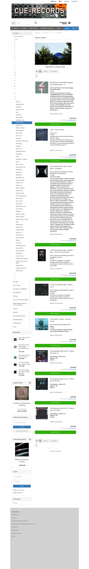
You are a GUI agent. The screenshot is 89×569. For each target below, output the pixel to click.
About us (74, 28)
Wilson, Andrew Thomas (22, 219)
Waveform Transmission (22, 141)
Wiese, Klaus (19, 201)
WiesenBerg (19, 203)
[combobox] (45, 71)
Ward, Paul (18, 114)
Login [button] (67, 1)
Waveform (18, 138)
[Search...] (13, 23)
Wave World (19, 133)
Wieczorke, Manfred (21, 196)
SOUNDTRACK (17, 323)
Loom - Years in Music (57, 130)
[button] (60, 1)
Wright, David (19, 265)
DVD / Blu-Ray (34, 28)
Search (67, 28)
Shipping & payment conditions (20, 521)
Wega (17, 156)
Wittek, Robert (19, 235)
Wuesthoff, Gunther (21, 268)
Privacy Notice (15, 530)
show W (18, 101)
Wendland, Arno (20, 177)
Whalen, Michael (20, 180)
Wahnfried (18, 107)
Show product (55, 124)
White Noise (19, 185)
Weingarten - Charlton (21, 159)
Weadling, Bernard (20, 151)
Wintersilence (19, 224)
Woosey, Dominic (20, 250)
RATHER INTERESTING (19, 316)
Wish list (74, 1)
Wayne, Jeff (19, 149)
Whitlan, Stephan (20, 188)
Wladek (18, 240)
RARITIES (15, 312)
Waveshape (19, 143)
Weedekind (19, 154)
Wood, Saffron (19, 248)
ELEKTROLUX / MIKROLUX (47, 28)
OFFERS (15, 308)
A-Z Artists (15, 28)
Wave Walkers (19, 130)
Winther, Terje (19, 227)
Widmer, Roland (20, 193)
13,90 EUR (22, 465)
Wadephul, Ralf (20, 104)
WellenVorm (19, 175)
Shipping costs (15, 514)
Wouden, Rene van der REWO (21, 262)
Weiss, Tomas (19, 164)
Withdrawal (14, 527)
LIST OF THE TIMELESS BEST (21, 299)
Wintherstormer (20, 229)
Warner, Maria (19, 117)
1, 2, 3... (16, 39)
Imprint (13, 536)
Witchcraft (18, 232)
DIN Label (24, 28)
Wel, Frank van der (20, 167)
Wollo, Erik (18, 243)
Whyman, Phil (19, 190)
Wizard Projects (20, 237)
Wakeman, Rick (20, 109)
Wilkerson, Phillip (20, 214)
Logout (53, 1)
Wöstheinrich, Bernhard (22, 258)
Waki (17, 112)
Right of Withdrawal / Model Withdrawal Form (23, 524)
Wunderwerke (19, 270)
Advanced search (22, 431)
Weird (17, 162)
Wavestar (18, 146)
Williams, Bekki (20, 216)
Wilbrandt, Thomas (21, 206)
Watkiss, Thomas (20, 128)
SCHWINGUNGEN (17, 319)
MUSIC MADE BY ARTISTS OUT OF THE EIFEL (20, 304)
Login (22, 486)
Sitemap (15, 503)
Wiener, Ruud (19, 198)
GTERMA (15, 296)
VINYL (14, 327)
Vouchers (14, 517)
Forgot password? (17, 492)
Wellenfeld (18, 172)
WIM (17, 222)
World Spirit (19, 253)
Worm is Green (19, 256)
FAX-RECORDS (17, 292)
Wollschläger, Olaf (20, 245)
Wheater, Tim (19, 182)
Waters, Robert (19, 122)
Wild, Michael (19, 209)
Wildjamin (18, 211)
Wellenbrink (19, 169)
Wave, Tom (19, 135)
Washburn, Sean (20, 120)
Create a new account (18, 490)
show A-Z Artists (18, 36)
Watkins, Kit (19, 125)
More (58, 28)
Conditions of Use (16, 533)
